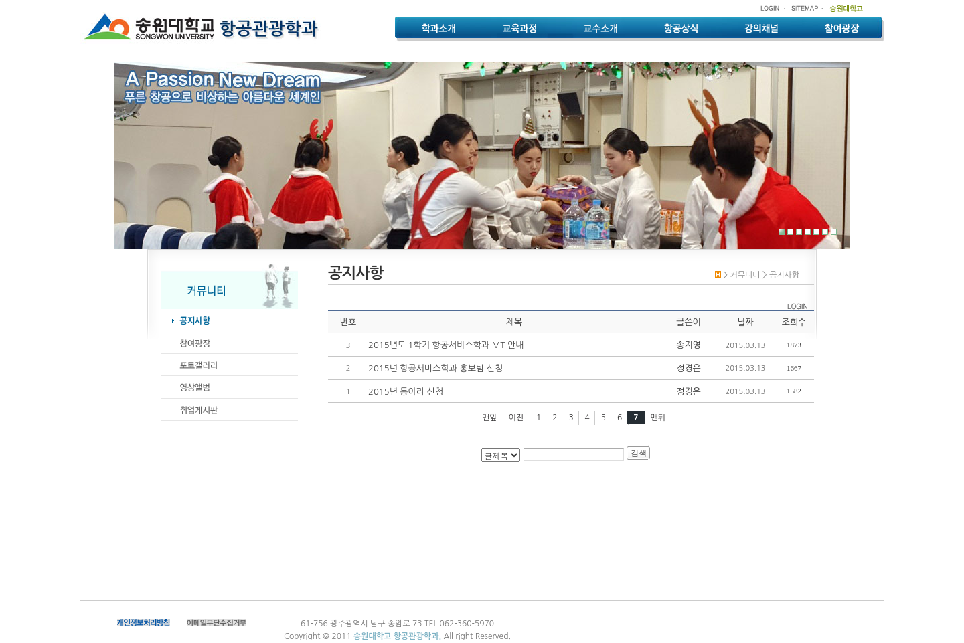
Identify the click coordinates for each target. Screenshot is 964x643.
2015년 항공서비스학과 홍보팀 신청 (435, 368)
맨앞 (489, 418)
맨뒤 (657, 418)
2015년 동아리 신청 (405, 391)
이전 (516, 418)
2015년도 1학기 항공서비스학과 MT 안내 (446, 345)
